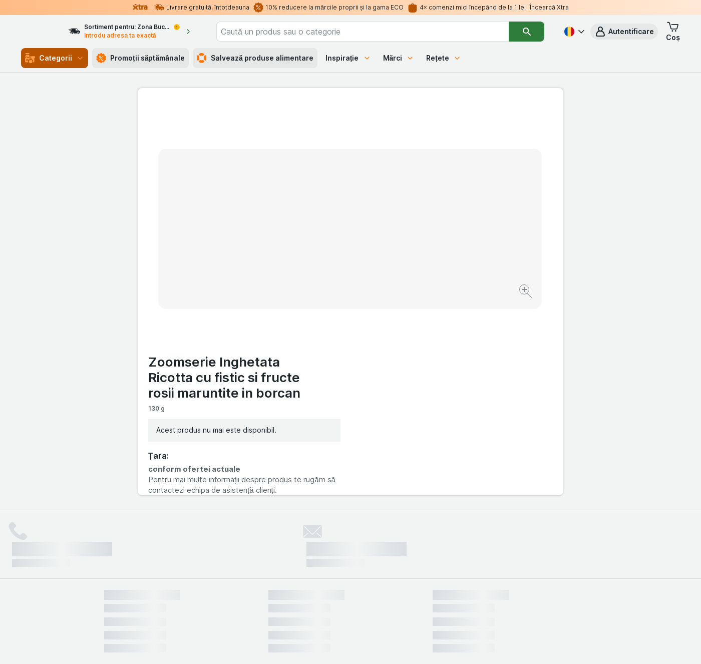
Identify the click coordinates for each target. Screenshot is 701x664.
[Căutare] (527, 32)
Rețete (443, 58)
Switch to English (368, 603)
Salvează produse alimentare (255, 58)
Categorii (54, 58)
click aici (227, 578)
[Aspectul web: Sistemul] (299, 644)
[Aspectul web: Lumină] (350, 644)
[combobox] (377, 32)
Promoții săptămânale (140, 58)
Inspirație (348, 58)
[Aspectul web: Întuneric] (401, 644)
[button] (624, 32)
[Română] (573, 32)
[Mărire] (315, 260)
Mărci (399, 58)
